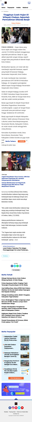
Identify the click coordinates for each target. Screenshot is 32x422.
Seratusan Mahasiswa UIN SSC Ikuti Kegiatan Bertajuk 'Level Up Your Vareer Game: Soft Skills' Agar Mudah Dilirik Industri (11, 354)
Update (21, 141)
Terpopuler (10, 7)
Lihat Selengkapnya (16, 378)
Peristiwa (5, 256)
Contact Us (16, 413)
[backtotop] (16, 400)
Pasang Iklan (12, 411)
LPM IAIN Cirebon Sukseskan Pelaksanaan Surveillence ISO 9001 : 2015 (11, 346)
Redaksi (6, 411)
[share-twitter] (14, 266)
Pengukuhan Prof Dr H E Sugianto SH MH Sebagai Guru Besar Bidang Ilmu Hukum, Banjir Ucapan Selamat (11, 362)
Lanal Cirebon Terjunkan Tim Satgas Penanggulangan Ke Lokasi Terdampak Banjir (16, 249)
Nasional (25, 7)
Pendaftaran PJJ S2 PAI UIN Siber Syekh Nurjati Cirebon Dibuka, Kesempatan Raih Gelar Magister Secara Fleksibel (11, 371)
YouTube (23, 408)
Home (3, 7)
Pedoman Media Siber (22, 411)
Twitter (20, 408)
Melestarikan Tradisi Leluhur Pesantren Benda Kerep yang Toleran (10, 338)
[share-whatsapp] (17, 266)
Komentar (16, 270)
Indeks (18, 7)
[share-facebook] (12, 266)
